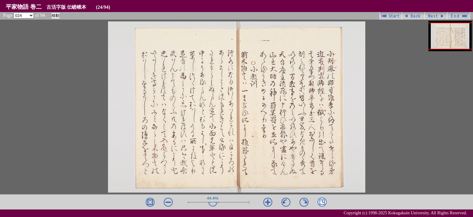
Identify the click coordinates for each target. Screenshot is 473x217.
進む (436, 16)
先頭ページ (390, 16)
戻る (413, 16)
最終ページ (458, 16)
